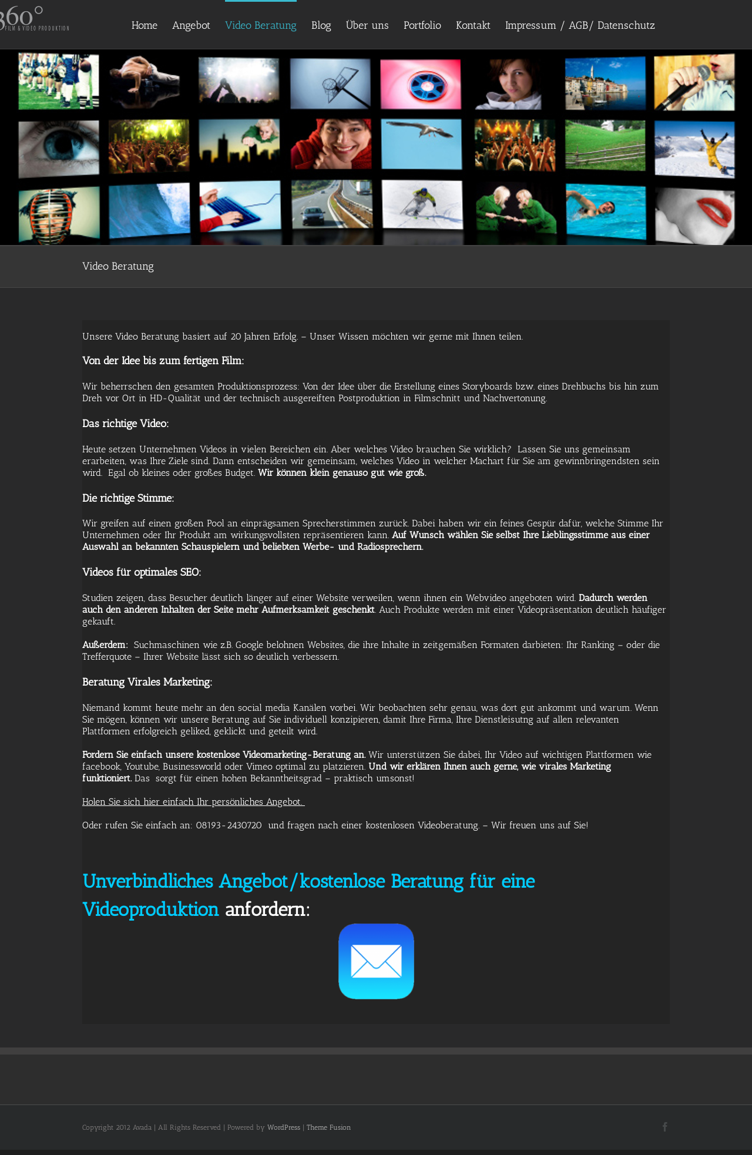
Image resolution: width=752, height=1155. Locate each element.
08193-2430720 (229, 825)
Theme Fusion (329, 1127)
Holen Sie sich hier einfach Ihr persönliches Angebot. (193, 801)
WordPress (283, 1127)
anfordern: (267, 909)
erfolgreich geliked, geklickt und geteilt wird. (225, 731)
